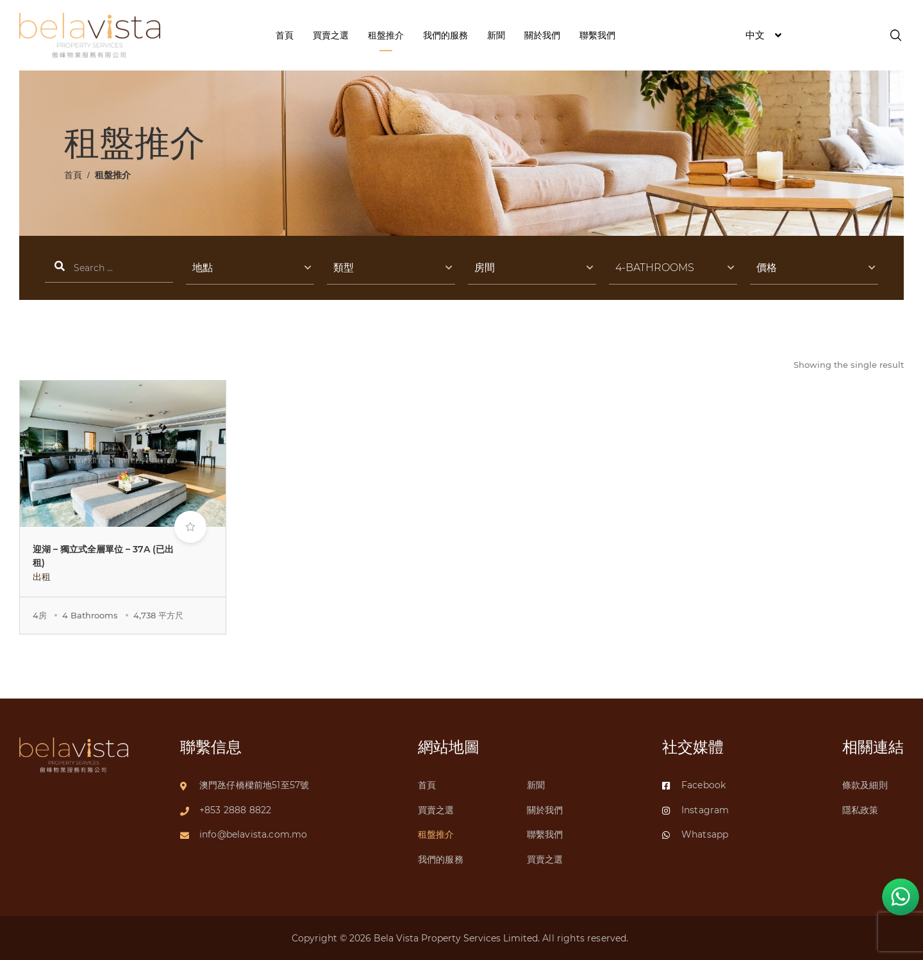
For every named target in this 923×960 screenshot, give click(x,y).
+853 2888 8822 (235, 810)
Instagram (695, 810)
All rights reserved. (586, 938)
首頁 (73, 175)
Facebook (694, 785)
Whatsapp (695, 834)
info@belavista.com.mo (253, 834)
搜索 (109, 268)
